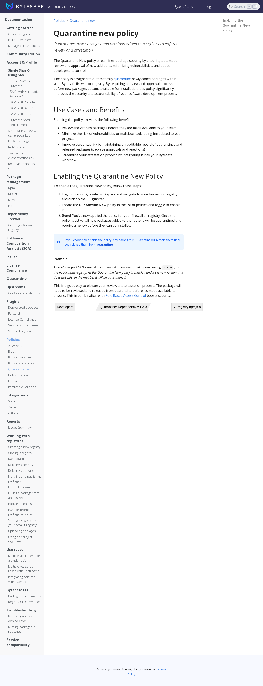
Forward (14, 313)
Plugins (13, 301)
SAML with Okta (20, 114)
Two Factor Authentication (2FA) (22, 155)
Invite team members (23, 40)
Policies (13, 339)
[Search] (243, 6)
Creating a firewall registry (20, 227)
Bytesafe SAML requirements (20, 122)
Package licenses (20, 504)
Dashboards (16, 459)
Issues (12, 256)
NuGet (12, 194)
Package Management (18, 179)
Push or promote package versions (20, 512)
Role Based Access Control (125, 295)
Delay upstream (19, 375)
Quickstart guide (19, 34)
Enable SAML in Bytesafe (20, 83)
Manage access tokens (24, 46)
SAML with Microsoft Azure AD (24, 93)
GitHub (13, 413)
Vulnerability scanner (23, 331)
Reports (13, 421)
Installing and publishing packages (24, 478)
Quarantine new (19, 369)
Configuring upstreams (24, 293)
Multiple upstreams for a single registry (24, 558)
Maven (12, 200)
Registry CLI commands (24, 602)
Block (11, 351)
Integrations (17, 395)
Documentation (18, 19)
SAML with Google (22, 102)
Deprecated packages (23, 307)
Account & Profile (22, 62)
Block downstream (21, 357)
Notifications (16, 147)
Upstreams (16, 287)
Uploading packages (22, 531)
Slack (11, 401)
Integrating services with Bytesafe (21, 579)
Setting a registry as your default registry (22, 522)
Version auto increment (25, 325)
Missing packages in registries (22, 629)
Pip (10, 206)
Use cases (15, 549)
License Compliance (17, 268)
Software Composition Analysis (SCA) (19, 243)
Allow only (15, 345)
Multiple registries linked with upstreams (23, 568)
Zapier (12, 407)
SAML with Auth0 (21, 108)
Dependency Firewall (17, 216)
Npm (11, 188)
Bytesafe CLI (17, 589)
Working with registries (18, 438)
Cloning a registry (20, 453)
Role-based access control (21, 166)
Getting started (20, 27)
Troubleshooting (21, 610)
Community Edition (23, 54)
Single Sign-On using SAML (20, 72)
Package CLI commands (24, 596)
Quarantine (17, 278)
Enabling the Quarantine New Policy (236, 25)
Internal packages (20, 487)
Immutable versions (22, 387)
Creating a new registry (24, 447)
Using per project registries (20, 539)
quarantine (122, 78)
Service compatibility (18, 642)
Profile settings (18, 141)
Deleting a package (21, 470)
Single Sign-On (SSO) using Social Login (22, 133)
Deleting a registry (20, 464)
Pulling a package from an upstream (23, 495)
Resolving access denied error (20, 618)
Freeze (13, 381)
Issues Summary (20, 427)
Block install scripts (21, 363)
